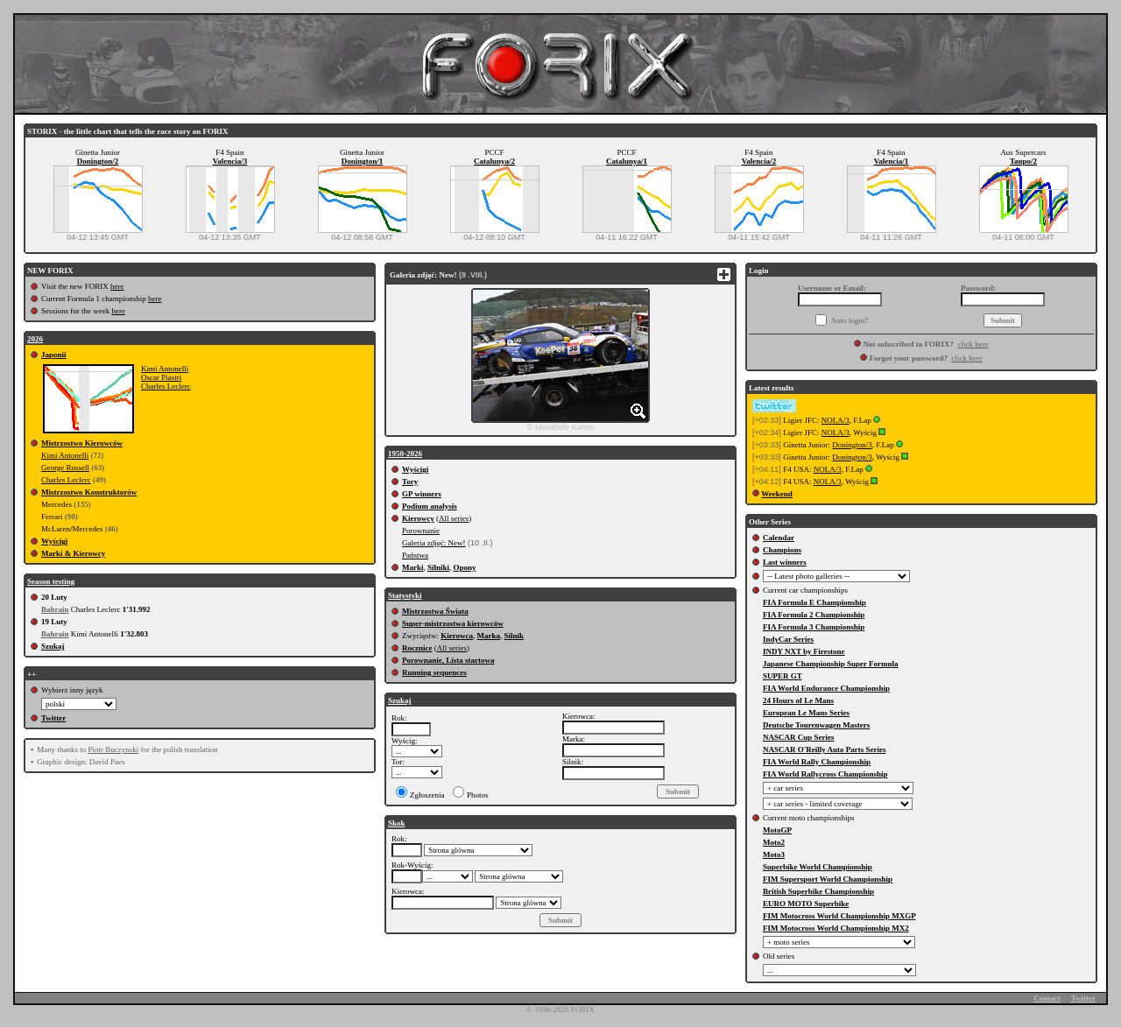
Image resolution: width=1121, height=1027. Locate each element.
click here (972, 344)
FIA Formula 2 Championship (813, 614)
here (117, 286)
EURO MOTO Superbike (806, 903)
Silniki (438, 567)
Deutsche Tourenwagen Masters (816, 725)
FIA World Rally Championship (817, 761)
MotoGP (777, 830)
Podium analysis (429, 506)
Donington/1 (363, 161)
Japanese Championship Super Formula (831, 663)
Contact (1047, 998)
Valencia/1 (891, 161)
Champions (782, 549)
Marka (489, 635)
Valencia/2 (759, 161)
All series (454, 518)
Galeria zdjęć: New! (433, 542)
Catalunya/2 (494, 161)
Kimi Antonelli (164, 368)
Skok (396, 823)
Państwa (415, 555)
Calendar (778, 537)
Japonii (54, 354)
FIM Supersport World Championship (827, 879)
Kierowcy (418, 518)
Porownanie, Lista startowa (448, 660)
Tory (410, 481)
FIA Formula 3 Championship (813, 627)
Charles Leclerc (166, 386)
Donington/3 (852, 444)
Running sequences (434, 672)
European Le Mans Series (806, 712)
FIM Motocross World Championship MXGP (839, 915)
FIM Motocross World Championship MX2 (836, 928)
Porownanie (421, 530)
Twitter (53, 718)
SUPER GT (782, 676)
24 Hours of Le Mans (798, 700)
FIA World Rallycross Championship (825, 774)
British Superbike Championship (818, 891)
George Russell (65, 467)
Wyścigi (54, 541)
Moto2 (774, 842)
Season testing (50, 581)
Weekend (777, 493)
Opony (465, 567)
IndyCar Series (788, 639)
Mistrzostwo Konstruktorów (89, 492)
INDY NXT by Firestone (804, 651)
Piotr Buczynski (113, 749)
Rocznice (417, 648)
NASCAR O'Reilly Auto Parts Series (824, 749)
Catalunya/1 (626, 161)
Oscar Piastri (161, 377)
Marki (413, 567)
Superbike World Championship (817, 866)
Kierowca (457, 635)
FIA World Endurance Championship (826, 688)
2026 (35, 338)
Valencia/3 (230, 161)
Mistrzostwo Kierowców (82, 443)
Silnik (514, 635)
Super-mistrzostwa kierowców (453, 623)
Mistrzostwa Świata (435, 611)
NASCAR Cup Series (799, 737)
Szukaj (53, 646)
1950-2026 (405, 453)
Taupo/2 (1023, 161)
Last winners (785, 562)
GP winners (421, 493)
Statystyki (405, 595)
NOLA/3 (835, 420)
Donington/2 (98, 161)
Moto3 (774, 854)
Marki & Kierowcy (73, 553)
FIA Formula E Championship (814, 602)
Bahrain (55, 609)
